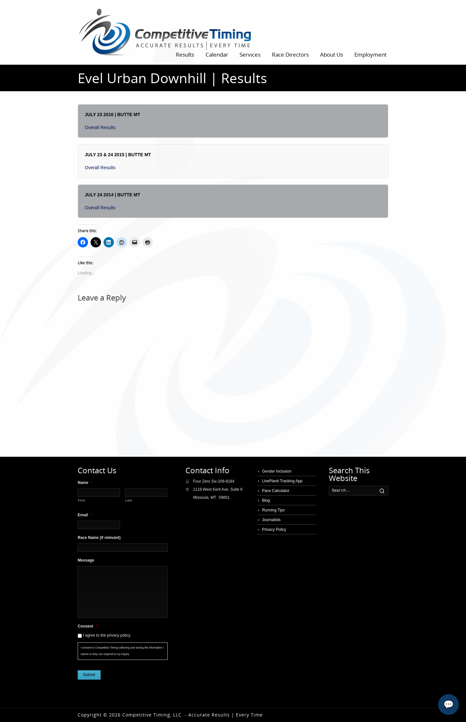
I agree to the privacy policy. (107, 635)
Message (86, 560)
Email (85, 515)
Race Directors (290, 54)
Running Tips (273, 510)
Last (128, 500)
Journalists (271, 520)
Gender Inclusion (277, 471)
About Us (331, 54)
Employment (370, 54)
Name (85, 482)
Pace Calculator (276, 490)
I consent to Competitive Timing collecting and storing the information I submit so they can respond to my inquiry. (122, 651)
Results (185, 54)
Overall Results (100, 127)
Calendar (216, 54)
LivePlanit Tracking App (282, 481)
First (81, 500)
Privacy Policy (274, 529)
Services (250, 54)
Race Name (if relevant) (99, 537)
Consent (87, 626)
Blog (266, 500)
